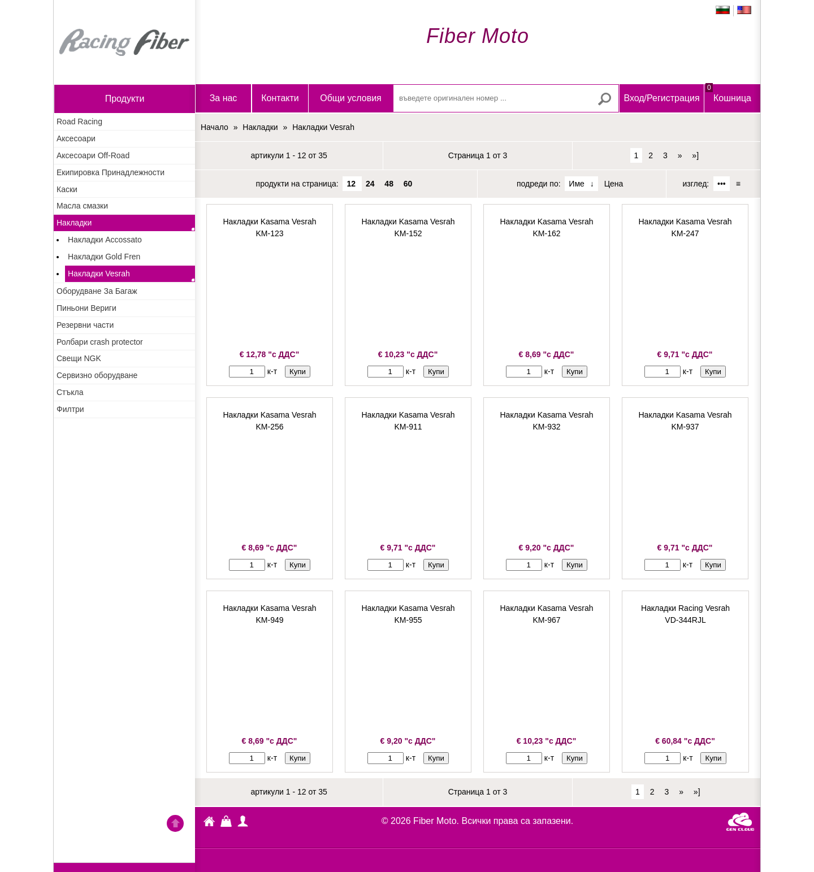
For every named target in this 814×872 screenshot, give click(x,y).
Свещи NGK (79, 358)
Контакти (280, 98)
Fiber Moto (209, 823)
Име (576, 183)
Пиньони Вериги (86, 308)
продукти (125, 98)
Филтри (70, 409)
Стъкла (70, 392)
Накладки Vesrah (99, 273)
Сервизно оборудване (97, 375)
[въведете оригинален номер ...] (506, 98)
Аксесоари (76, 138)
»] (695, 155)
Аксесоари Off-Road (93, 155)
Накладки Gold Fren (104, 256)
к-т (272, 371)
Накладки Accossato (105, 239)
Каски (67, 189)
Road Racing (79, 121)
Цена (614, 183)
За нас (223, 98)
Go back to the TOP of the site (175, 825)
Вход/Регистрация (661, 98)
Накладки (74, 222)
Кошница (728, 93)
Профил (243, 821)
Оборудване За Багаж (97, 291)
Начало (124, 42)
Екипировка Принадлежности (110, 172)
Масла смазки (82, 205)
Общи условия (351, 98)
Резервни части (85, 324)
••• (721, 183)
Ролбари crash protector (100, 341)
